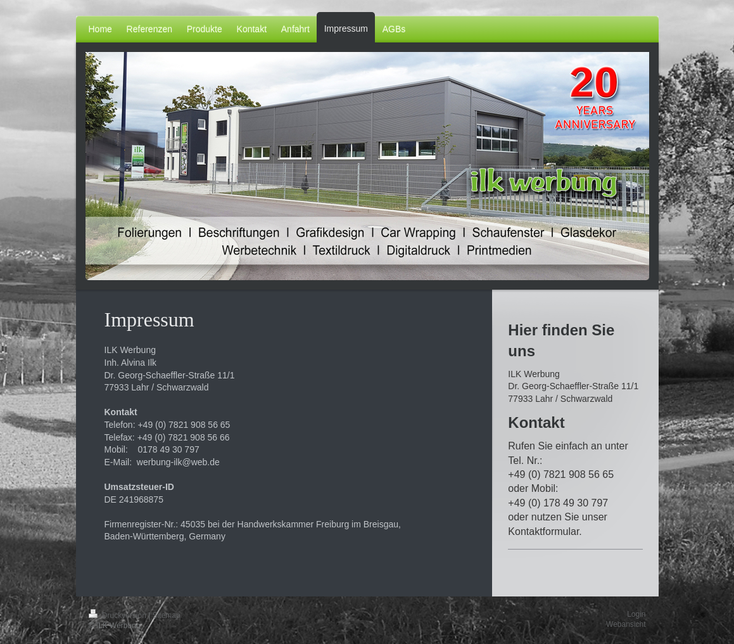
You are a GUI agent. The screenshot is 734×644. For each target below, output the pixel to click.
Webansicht (625, 624)
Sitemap (166, 615)
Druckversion (119, 615)
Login (636, 614)
